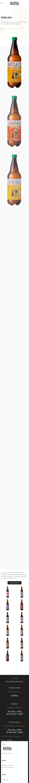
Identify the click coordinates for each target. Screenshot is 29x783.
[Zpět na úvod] (14, 3)
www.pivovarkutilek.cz (14, 582)
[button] (1, 3)
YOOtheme (9, 740)
